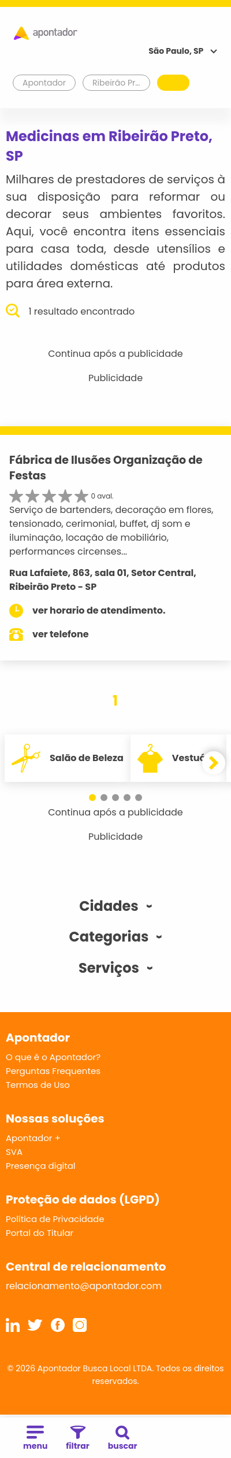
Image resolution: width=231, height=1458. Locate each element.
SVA (14, 1152)
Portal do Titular (39, 1233)
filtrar (77, 1439)
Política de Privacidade (55, 1219)
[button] (92, 797)
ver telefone (60, 634)
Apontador (44, 82)
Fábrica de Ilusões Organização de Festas (106, 467)
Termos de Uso (38, 1085)
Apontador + (33, 1138)
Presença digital (41, 1166)
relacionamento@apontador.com (84, 1286)
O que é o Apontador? (53, 1057)
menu (35, 1439)
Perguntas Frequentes (53, 1071)
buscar (122, 1439)
